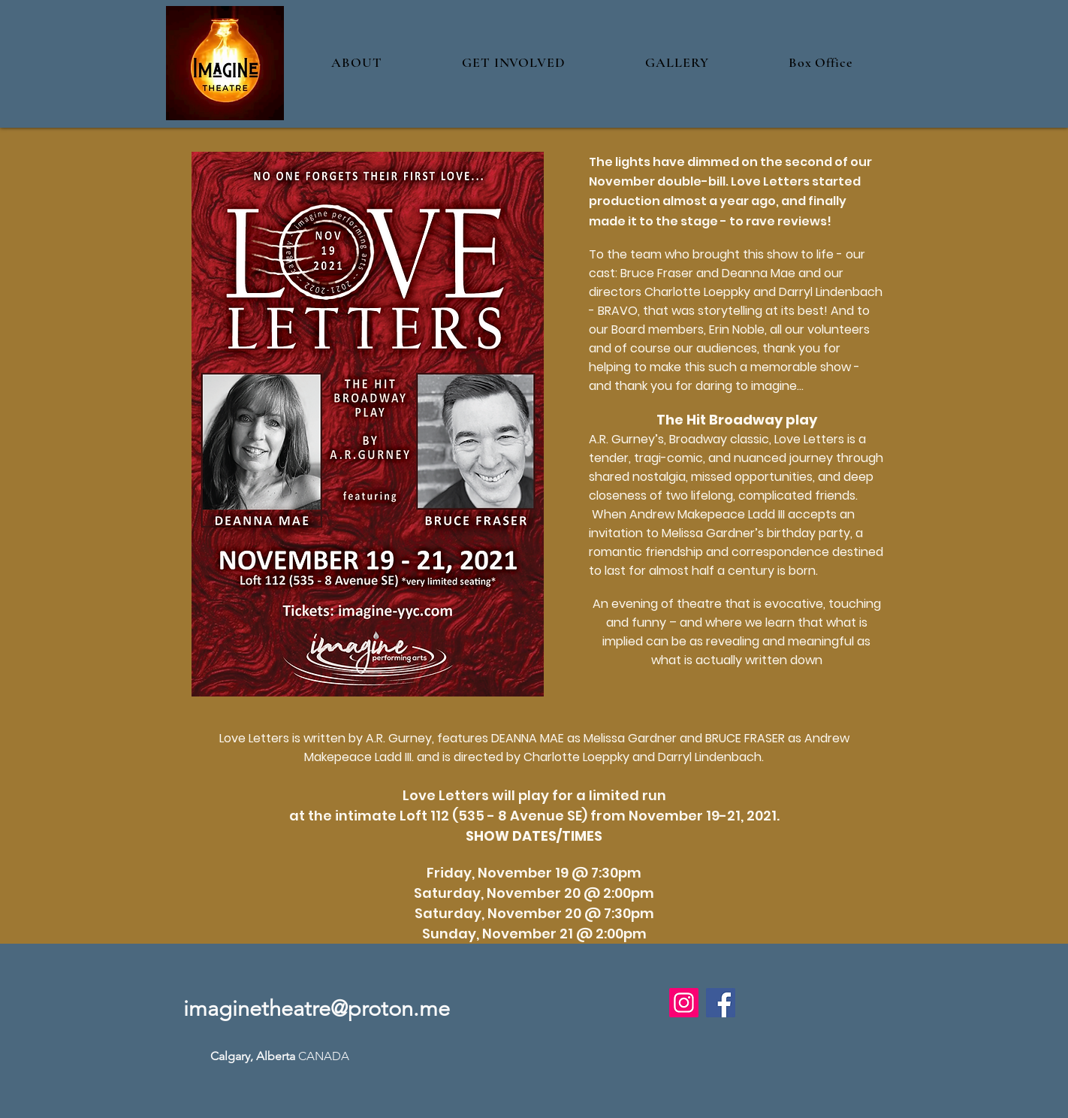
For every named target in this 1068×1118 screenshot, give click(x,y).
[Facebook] (720, 1002)
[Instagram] (683, 1002)
